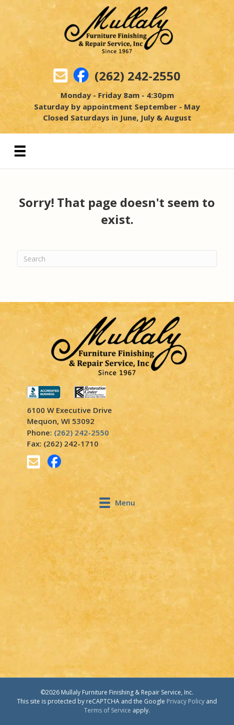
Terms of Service (107, 710)
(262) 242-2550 (137, 76)
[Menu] (20, 151)
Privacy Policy (185, 701)
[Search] (117, 258)
